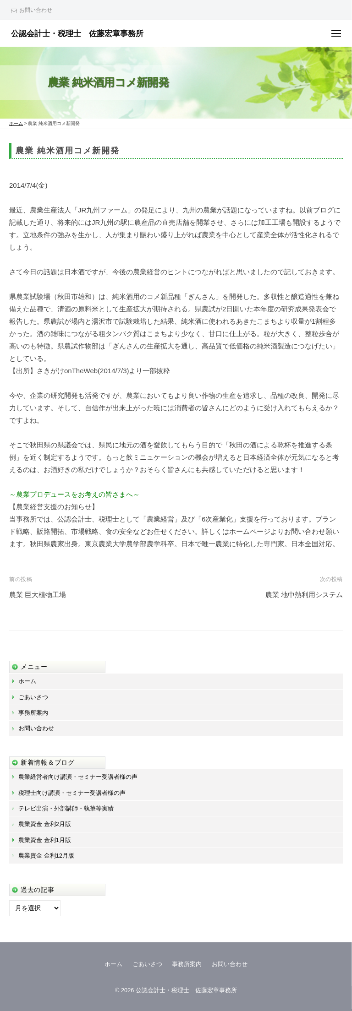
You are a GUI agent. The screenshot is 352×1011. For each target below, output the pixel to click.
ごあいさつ (33, 697)
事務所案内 (33, 712)
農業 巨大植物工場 (37, 594)
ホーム (27, 681)
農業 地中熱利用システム (304, 594)
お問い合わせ (35, 10)
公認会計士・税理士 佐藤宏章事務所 (77, 33)
